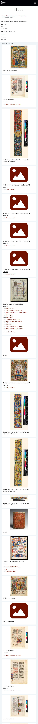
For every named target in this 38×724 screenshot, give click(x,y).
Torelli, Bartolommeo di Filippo (13, 568)
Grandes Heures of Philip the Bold (13, 304)
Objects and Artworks (11, 16)
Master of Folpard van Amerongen (14, 326)
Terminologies (22, 16)
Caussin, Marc (9, 314)
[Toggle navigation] (35, 3)
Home (3, 16)
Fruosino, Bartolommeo (12, 570)
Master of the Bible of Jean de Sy (14, 310)
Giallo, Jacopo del (10, 189)
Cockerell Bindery (10, 331)
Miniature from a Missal (10, 70)
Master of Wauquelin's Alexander (14, 321)
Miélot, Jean (9, 317)
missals (3, 34)
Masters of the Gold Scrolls (13, 319)
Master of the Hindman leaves (13, 104)
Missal (5, 355)
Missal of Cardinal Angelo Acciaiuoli (13, 561)
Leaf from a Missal (8, 99)
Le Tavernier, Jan (10, 323)
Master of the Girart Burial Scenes (14, 330)
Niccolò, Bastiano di (11, 571)
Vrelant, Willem (9, 316)
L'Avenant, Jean (10, 308)
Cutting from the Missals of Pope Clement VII (16, 185)
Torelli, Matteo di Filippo (12, 566)
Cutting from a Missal (9, 598)
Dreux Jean (9, 324)
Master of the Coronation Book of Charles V (16, 312)
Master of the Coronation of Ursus (14, 328)
